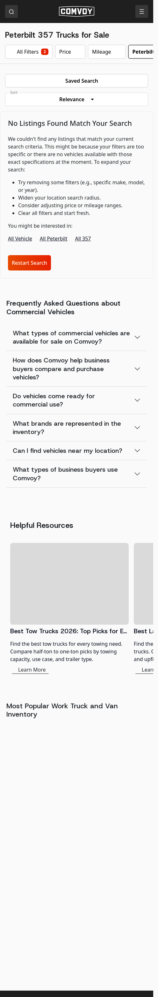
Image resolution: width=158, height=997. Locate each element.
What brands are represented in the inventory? (67, 427)
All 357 (83, 238)
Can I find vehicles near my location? (67, 450)
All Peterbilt (54, 238)
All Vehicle (20, 238)
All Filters (28, 51)
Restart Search (29, 262)
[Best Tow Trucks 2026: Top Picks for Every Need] (69, 608)
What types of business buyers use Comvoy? (65, 473)
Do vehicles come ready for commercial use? (54, 400)
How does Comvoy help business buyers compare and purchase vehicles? (61, 368)
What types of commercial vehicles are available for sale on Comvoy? (71, 337)
